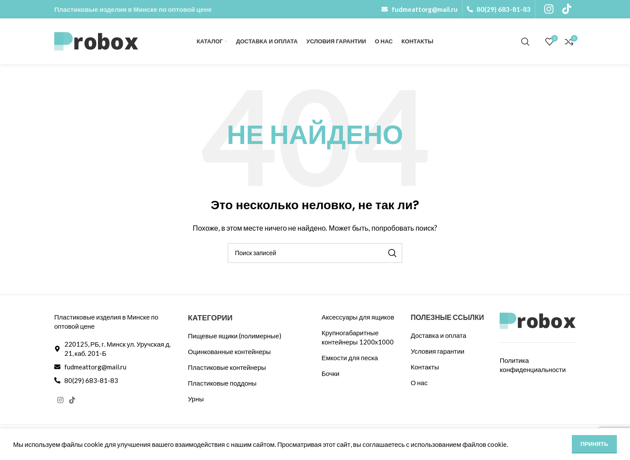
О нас (419, 382)
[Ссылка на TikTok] (72, 400)
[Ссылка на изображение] (538, 320)
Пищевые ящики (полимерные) (234, 336)
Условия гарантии (438, 351)
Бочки (331, 373)
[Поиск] (525, 41)
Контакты (425, 367)
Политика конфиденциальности (533, 364)
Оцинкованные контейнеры (229, 351)
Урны (196, 399)
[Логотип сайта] (96, 40)
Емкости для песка (350, 358)
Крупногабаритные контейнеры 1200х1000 (358, 337)
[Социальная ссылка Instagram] (60, 400)
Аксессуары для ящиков (358, 317)
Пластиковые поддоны (222, 383)
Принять (594, 443)
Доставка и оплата (438, 335)
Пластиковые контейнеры (227, 367)
